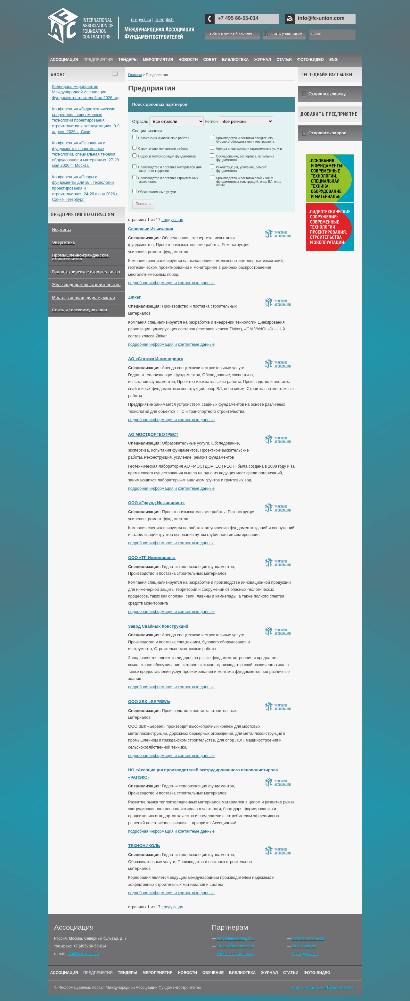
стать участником (286, 34)
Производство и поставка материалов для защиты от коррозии (170, 169)
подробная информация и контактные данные (171, 283)
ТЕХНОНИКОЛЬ (144, 845)
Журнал (269, 973)
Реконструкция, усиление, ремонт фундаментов (241, 169)
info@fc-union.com (321, 18)
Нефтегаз (61, 229)
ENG (333, 59)
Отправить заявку (327, 93)
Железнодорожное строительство (86, 285)
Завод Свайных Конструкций (158, 626)
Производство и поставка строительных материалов (168, 179)
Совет (210, 59)
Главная (135, 75)
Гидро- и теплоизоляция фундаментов (167, 156)
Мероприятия (158, 59)
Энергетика (63, 242)
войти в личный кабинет (230, 33)
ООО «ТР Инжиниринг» (152, 557)
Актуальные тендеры (235, 938)
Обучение (213, 973)
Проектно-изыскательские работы (164, 138)
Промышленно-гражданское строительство (80, 257)
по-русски (141, 19)
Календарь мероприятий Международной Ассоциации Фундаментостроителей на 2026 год (85, 92)
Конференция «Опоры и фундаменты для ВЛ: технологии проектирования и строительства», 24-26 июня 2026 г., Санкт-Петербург (85, 188)
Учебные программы (235, 954)
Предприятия (98, 59)
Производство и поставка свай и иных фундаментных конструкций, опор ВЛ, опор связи (248, 181)
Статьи (284, 59)
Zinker (134, 297)
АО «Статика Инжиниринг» (155, 358)
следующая (172, 219)
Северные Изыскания (150, 228)
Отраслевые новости (235, 946)
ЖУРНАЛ (262, 59)
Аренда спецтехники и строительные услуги (249, 148)
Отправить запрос (327, 133)
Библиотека (235, 59)
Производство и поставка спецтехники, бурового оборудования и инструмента (245, 139)
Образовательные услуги (157, 192)
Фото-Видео (310, 59)
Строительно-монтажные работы (163, 148)
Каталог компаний (308, 938)
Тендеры (127, 59)
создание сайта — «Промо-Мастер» (323, 987)
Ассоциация (64, 59)
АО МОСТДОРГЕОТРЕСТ (153, 434)
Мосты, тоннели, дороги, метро (83, 297)
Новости (188, 59)
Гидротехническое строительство (86, 272)
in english (164, 19)
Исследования (304, 954)
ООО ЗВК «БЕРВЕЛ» (149, 701)
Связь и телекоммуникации (79, 310)
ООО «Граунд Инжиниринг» (156, 502)
